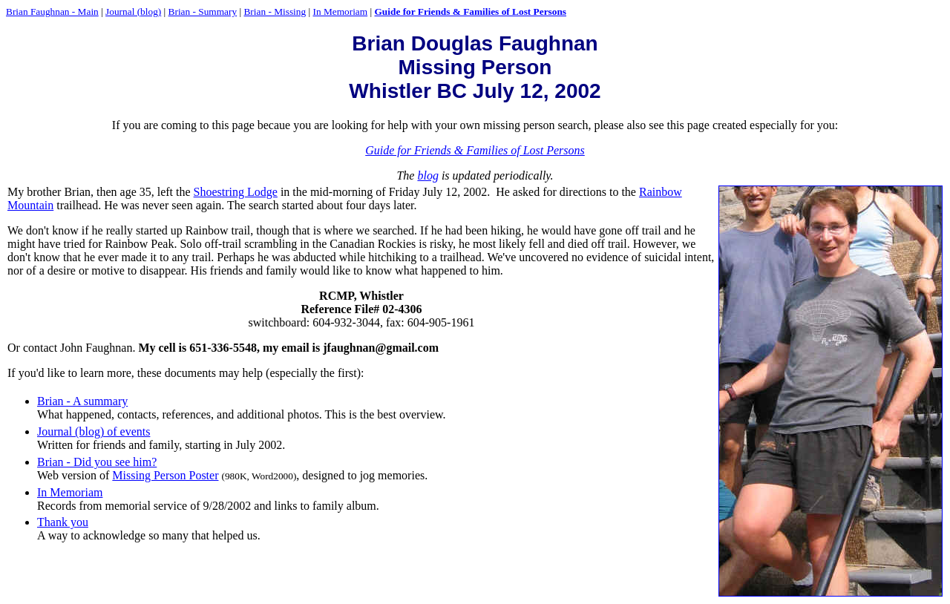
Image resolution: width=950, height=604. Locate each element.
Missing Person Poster (165, 475)
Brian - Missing (274, 11)
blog (427, 175)
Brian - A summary (82, 401)
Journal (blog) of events (93, 431)
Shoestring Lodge (236, 192)
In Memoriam (339, 11)
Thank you (62, 522)
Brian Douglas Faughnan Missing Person (474, 55)
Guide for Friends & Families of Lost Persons (470, 11)
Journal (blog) (133, 11)
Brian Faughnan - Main (52, 11)
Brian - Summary (203, 11)
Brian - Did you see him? (97, 462)
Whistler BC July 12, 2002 (474, 90)
